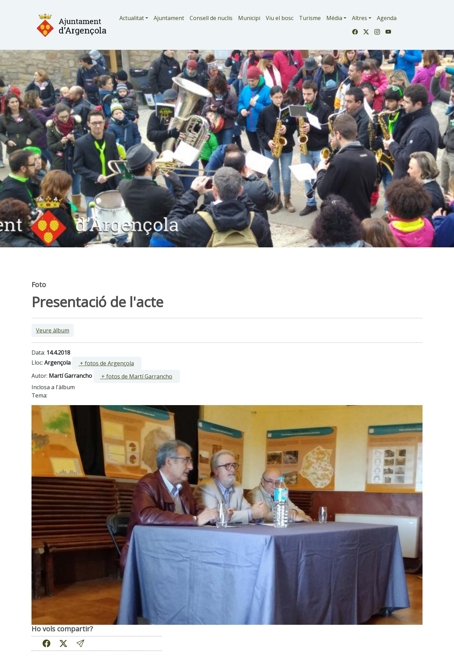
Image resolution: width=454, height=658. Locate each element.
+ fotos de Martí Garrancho (136, 376)
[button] (80, 643)
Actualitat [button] (131, 18)
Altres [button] (359, 18)
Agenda (387, 18)
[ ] (106, 363)
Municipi (249, 18)
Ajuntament (169, 18)
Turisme (310, 18)
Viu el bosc (279, 18)
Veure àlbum (52, 330)
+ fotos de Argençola (106, 363)
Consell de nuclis (211, 18)
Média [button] (334, 18)
